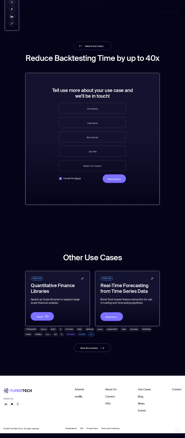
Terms (78, 178)
